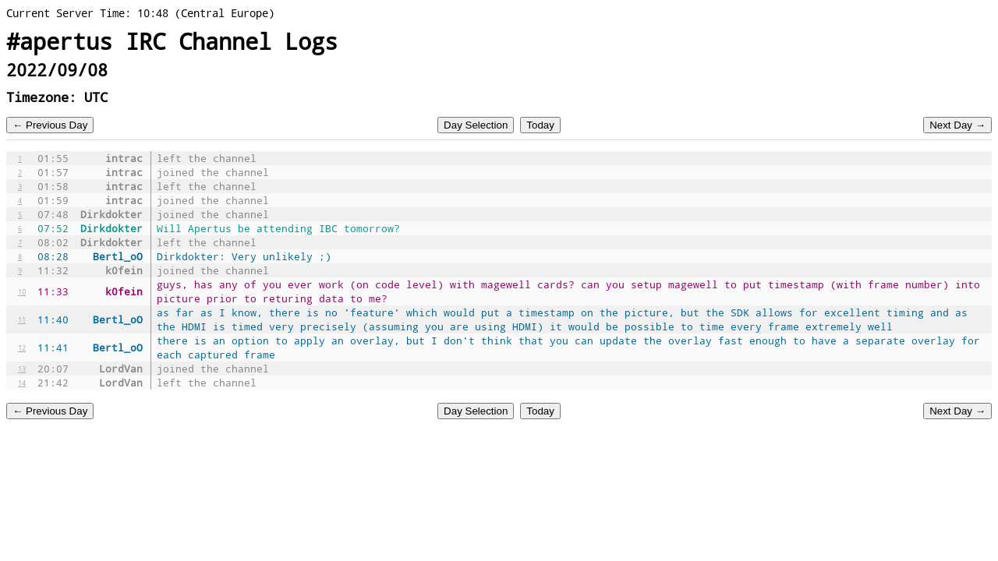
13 (22, 368)
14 (22, 382)
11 (22, 319)
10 (22, 291)
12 (22, 347)
